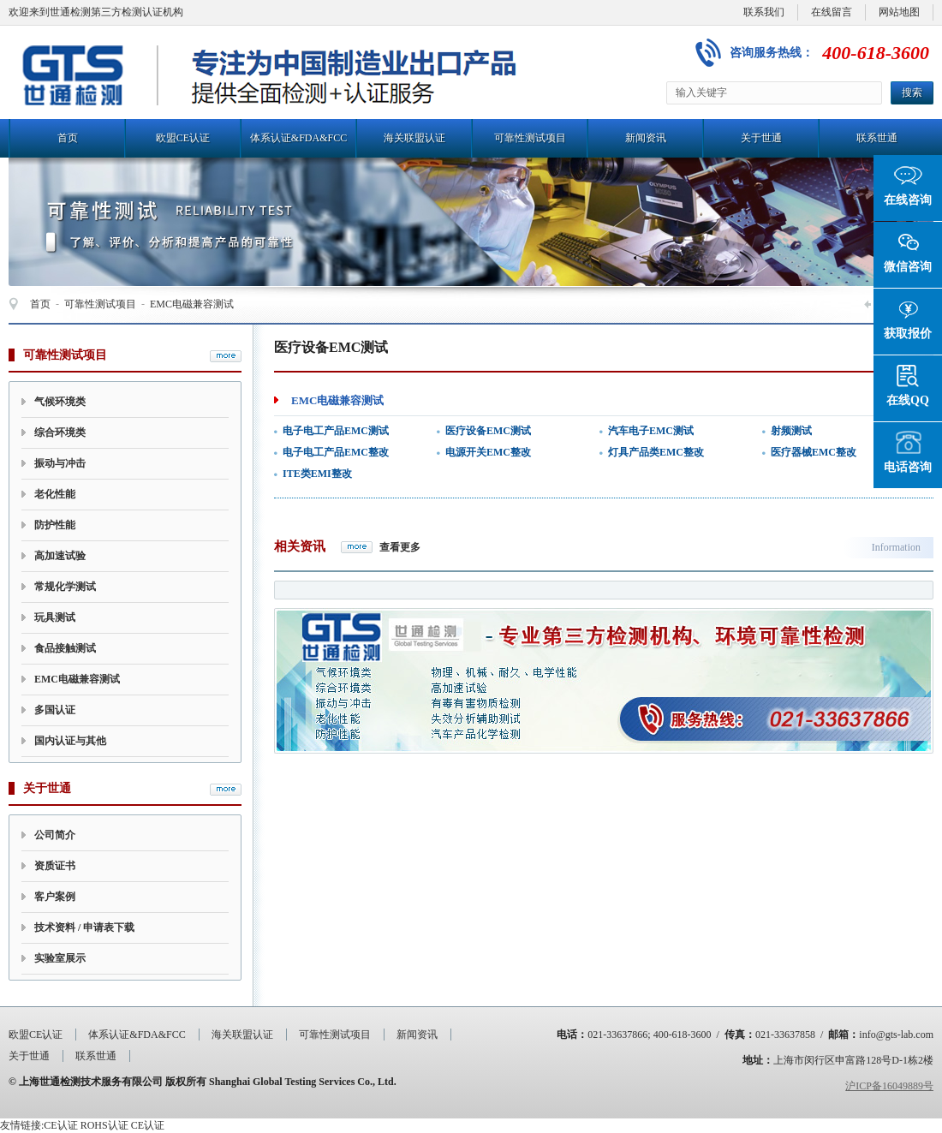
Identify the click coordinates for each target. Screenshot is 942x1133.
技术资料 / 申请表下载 (84, 927)
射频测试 (791, 431)
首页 (67, 138)
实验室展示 (60, 958)
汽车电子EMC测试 (651, 431)
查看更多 (399, 547)
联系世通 (876, 138)
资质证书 (54, 866)
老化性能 (54, 494)
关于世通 (761, 138)
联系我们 (763, 12)
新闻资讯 (645, 138)
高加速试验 (60, 556)
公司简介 (54, 835)
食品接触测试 (65, 648)
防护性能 (54, 525)
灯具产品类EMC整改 (656, 452)
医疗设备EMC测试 (488, 431)
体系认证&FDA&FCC (298, 138)
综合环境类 (60, 432)
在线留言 (831, 12)
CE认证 (60, 1125)
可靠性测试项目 (530, 138)
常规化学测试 (65, 587)
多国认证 (54, 710)
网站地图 (899, 12)
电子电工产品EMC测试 (336, 431)
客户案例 (54, 897)
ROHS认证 (104, 1125)
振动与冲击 (60, 463)
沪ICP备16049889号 (889, 1086)
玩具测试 (54, 617)
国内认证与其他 (70, 741)
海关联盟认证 (414, 138)
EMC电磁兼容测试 (192, 304)
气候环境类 (60, 402)
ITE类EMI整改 (317, 474)
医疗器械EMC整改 (813, 452)
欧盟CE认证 (183, 138)
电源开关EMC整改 (488, 452)
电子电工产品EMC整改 (336, 452)
